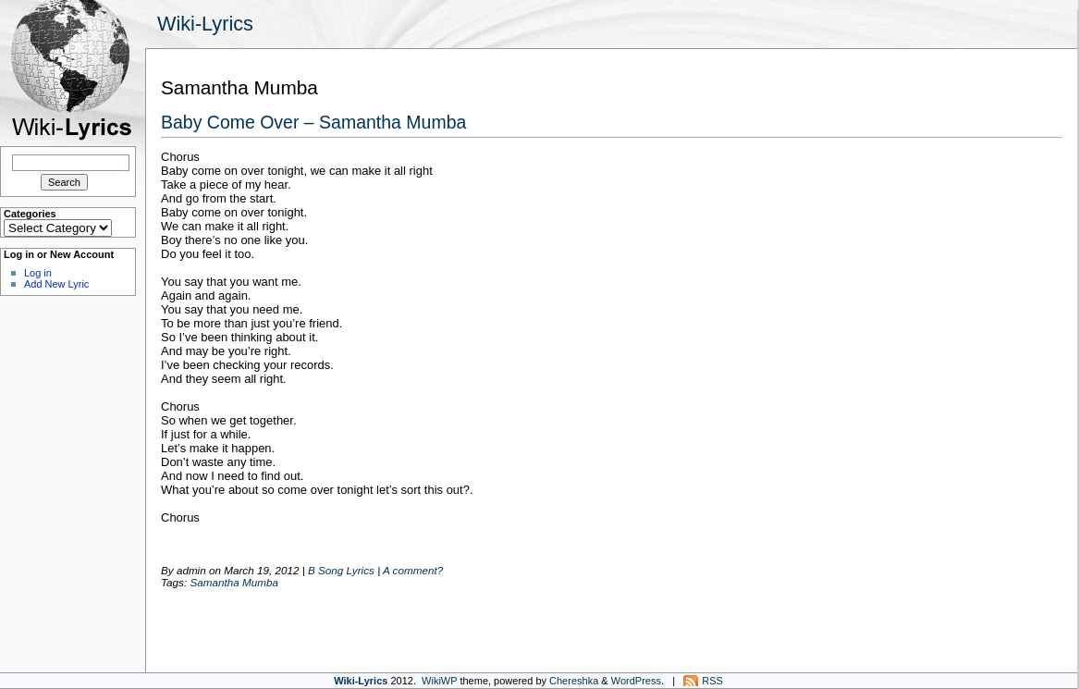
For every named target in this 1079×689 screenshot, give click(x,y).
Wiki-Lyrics (205, 23)
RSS (712, 680)
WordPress (636, 680)
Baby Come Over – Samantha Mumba (313, 122)
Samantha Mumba (234, 582)
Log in (38, 272)
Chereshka (573, 680)
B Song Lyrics (341, 570)
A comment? (413, 570)
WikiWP (439, 680)
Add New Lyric (56, 283)
